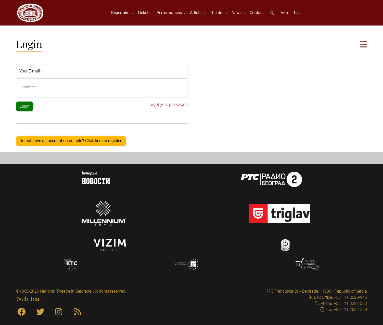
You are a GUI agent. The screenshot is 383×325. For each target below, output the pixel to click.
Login (24, 106)
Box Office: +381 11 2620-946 (340, 297)
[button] (363, 44)
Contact (257, 12)
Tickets (143, 12)
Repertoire (121, 12)
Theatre (217, 12)
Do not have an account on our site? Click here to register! (70, 140)
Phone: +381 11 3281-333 (343, 303)
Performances (170, 12)
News (238, 12)
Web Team (30, 299)
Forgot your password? (167, 104)
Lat (297, 12)
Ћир (284, 12)
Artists (196, 12)
